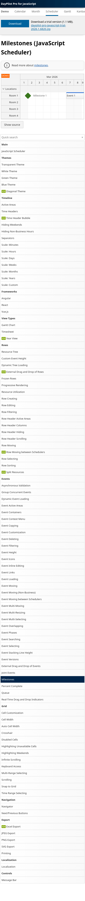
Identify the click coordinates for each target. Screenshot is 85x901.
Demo (5, 11)
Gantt (67, 11)
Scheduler (52, 11)
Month (36, 11)
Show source (12, 124)
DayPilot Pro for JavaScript (18, 4)
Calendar (20, 11)
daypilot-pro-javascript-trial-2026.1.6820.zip (48, 27)
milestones (41, 65)
